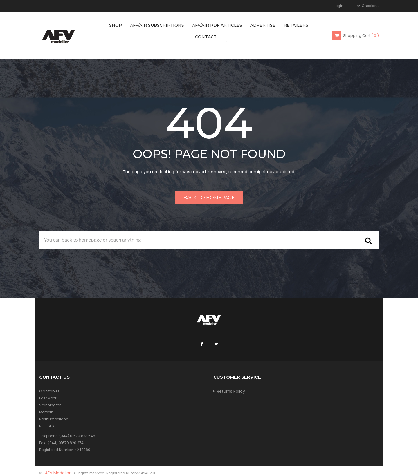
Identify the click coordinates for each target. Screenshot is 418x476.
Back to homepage (209, 197)
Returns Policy (231, 391)
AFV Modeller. (59, 473)
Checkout (370, 5)
